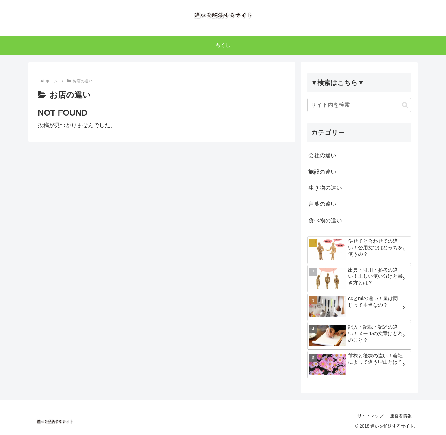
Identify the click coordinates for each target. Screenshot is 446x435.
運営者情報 (401, 415)
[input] (359, 105)
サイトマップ (370, 415)
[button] (405, 105)
